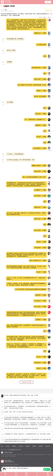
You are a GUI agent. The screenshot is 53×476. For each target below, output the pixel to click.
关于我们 (7, 446)
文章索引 (34, 446)
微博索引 (41, 446)
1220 (19, 449)
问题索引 (27, 446)
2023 (17, 449)
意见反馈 (21, 446)
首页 (2, 446)
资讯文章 (48, 446)
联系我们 (14, 446)
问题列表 (13, 449)
